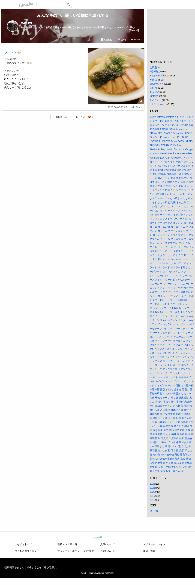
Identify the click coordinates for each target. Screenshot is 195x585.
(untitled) (154, 96)
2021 (152, 487)
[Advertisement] (72, 130)
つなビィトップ (23, 544)
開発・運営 (149, 551)
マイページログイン (154, 544)
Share (135, 39)
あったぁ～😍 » (84, 116)
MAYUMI (26, 23)
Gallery (106, 39)
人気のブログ (107, 544)
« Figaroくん (60, 116)
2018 (152, 500)
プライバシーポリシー (69, 551)
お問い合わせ (107, 551)
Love (121, 39)
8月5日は (155, 71)
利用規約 (89, 551)
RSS (154, 511)
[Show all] (134, 30)
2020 (152, 491)
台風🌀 (154, 67)
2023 (152, 483)
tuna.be (97, 537)
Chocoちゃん (157, 83)
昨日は (153, 79)
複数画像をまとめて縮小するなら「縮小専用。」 (31, 567)
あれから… (156, 100)
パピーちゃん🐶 (158, 104)
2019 (152, 495)
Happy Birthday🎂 (160, 75)
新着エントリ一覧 (67, 544)
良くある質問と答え (26, 551)
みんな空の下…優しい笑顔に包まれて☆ (73, 15)
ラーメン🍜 (12, 52)
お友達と (155, 91)
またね (153, 87)
